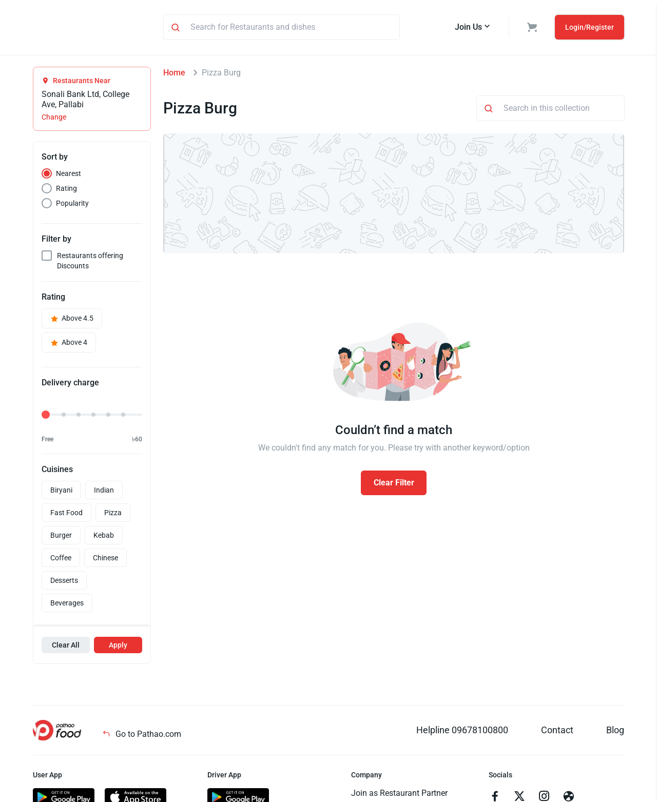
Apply (118, 646)
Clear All (66, 646)
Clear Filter (394, 484)
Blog (615, 731)
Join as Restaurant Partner (399, 794)
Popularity (72, 205)
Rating (66, 190)
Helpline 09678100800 (462, 731)
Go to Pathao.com (141, 735)
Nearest (68, 175)
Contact (557, 731)
